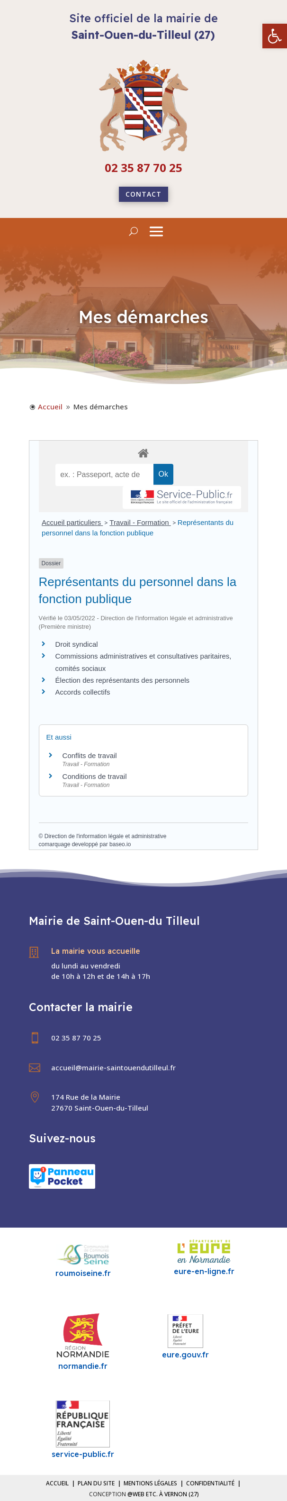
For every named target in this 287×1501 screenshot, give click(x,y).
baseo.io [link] (120, 844)
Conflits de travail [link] (90, 755)
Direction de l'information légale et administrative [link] (106, 836)
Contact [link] (143, 194)
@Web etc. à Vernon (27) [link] (163, 1494)
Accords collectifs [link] (82, 692)
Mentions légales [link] (150, 1483)
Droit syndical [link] (76, 644)
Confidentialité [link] (210, 1483)
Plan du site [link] (96, 1483)
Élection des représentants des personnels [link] (122, 680)
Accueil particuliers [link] (72, 522)
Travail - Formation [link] (139, 522)
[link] (274, 36)
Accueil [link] (57, 1483)
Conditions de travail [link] (95, 776)
